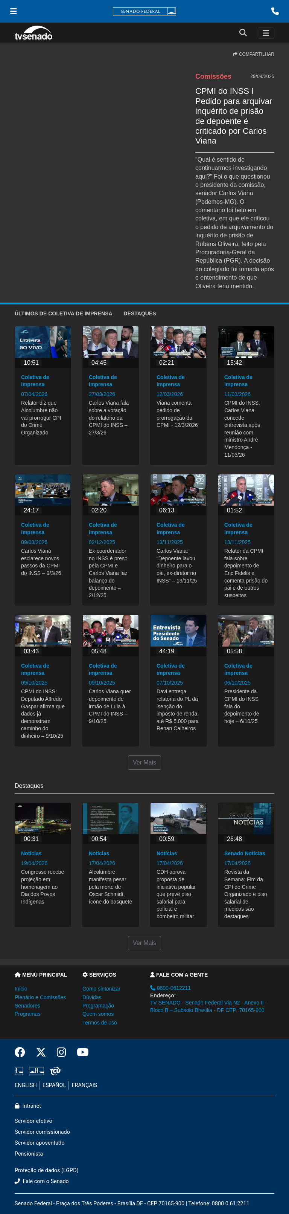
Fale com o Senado (42, 1181)
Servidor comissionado (42, 1132)
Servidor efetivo (33, 1121)
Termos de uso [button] (99, 1023)
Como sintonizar (101, 989)
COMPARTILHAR (253, 54)
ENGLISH (26, 1085)
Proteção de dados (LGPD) (47, 1170)
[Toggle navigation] (266, 33)
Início (21, 989)
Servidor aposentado (39, 1143)
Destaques (140, 313)
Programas (27, 1014)
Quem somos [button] (98, 1014)
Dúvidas (92, 997)
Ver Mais (144, 762)
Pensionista (29, 1154)
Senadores (27, 1006)
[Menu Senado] (13, 11)
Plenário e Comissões (40, 997)
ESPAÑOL (54, 1085)
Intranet (28, 1106)
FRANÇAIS (84, 1085)
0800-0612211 (170, 988)
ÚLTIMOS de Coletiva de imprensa (64, 313)
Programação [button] (98, 1006)
